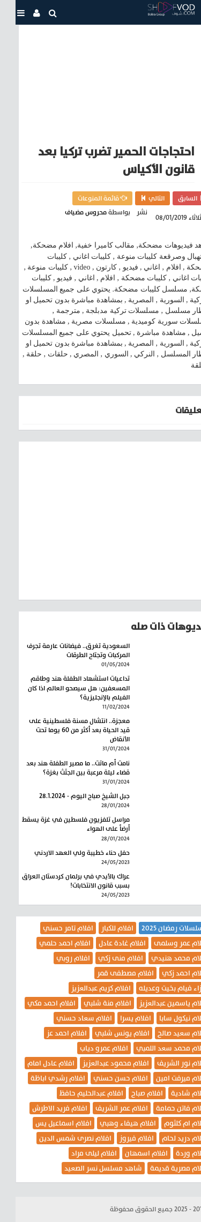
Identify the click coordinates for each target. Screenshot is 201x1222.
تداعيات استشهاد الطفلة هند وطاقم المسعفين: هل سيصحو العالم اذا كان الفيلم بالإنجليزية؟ (63, 687)
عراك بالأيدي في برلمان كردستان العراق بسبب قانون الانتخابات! (60, 881)
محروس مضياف (70, 212)
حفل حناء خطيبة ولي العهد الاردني (66, 852)
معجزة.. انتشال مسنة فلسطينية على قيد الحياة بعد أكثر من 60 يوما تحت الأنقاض (63, 730)
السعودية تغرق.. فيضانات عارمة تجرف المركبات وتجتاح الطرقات (62, 650)
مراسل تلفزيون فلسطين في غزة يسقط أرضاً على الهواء (60, 824)
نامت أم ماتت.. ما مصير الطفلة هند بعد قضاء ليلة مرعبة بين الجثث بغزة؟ (62, 768)
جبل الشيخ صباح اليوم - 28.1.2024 (69, 796)
